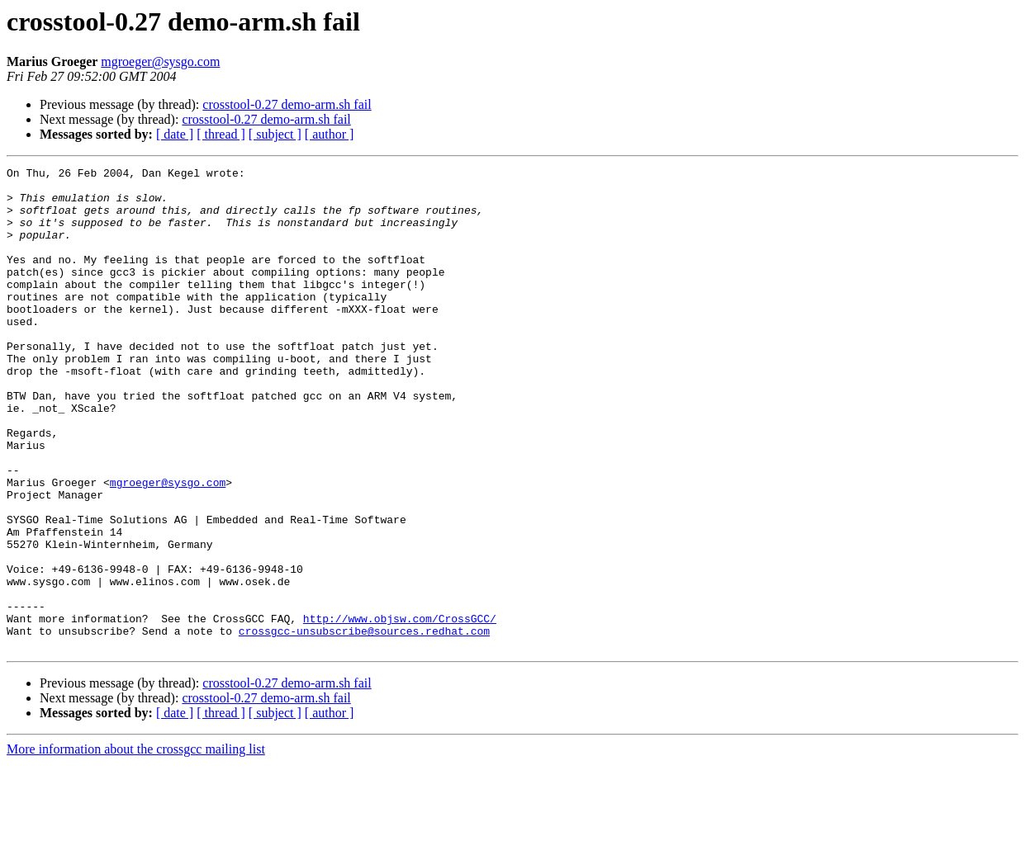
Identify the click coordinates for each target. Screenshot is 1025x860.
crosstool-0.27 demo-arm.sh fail (286, 104)
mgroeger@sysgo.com (160, 61)
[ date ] (174, 134)
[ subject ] (275, 134)
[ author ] (329, 134)
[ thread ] (221, 134)
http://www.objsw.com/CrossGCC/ (399, 709)
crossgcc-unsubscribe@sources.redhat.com (364, 724)
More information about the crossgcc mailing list (136, 846)
